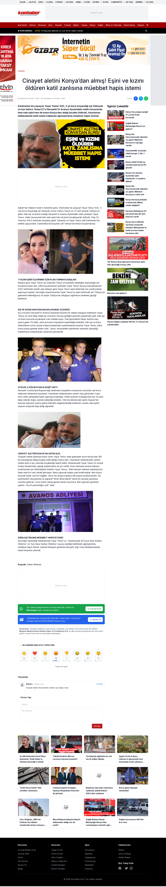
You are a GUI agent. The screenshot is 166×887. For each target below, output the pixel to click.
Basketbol (89, 866)
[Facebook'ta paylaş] (136, 98)
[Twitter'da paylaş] (141, 98)
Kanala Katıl (94, 609)
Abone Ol (95, 619)
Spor (50, 25)
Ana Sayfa (22, 25)
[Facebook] (119, 869)
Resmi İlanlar (129, 25)
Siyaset (58, 25)
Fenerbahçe (90, 862)
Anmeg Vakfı (23, 854)
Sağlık (100, 25)
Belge (20, 869)
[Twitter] (126, 869)
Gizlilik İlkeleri (124, 858)
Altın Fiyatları (57, 858)
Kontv (20, 858)
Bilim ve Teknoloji (114, 25)
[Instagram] (131, 869)
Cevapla (99, 685)
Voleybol (89, 869)
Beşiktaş (88, 854)
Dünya (92, 25)
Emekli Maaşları (58, 866)
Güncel (32, 25)
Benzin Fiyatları (58, 869)
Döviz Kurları (57, 854)
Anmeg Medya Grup (27, 851)
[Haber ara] (146, 30)
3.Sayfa (67, 25)
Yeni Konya (23, 862)
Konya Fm (22, 866)
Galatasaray (90, 858)
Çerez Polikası (124, 854)
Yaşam (84, 25)
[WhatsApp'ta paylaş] (146, 98)
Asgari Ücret (57, 851)
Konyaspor (90, 851)
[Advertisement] (96, 13)
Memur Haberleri (59, 862)
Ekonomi (42, 25)
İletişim (141, 25)
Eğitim (76, 25)
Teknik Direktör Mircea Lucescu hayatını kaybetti (59, 30)
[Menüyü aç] (147, 25)
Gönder (97, 727)
